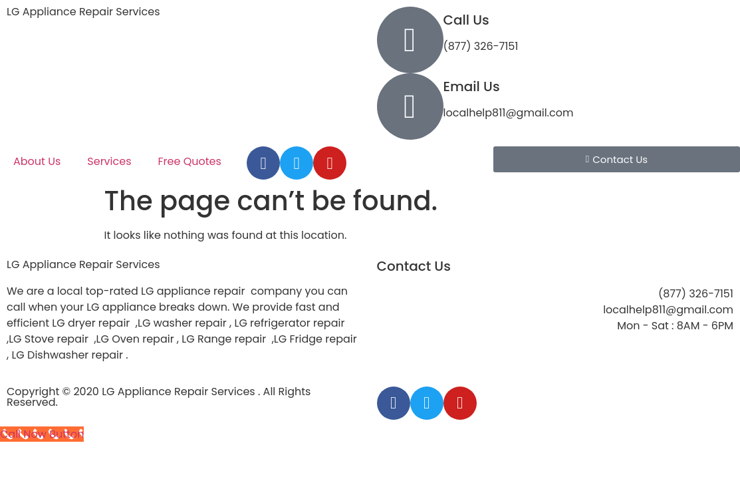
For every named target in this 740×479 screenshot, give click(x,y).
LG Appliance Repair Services (83, 11)
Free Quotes (189, 161)
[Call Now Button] (42, 434)
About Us (37, 161)
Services (109, 161)
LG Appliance (83, 264)
